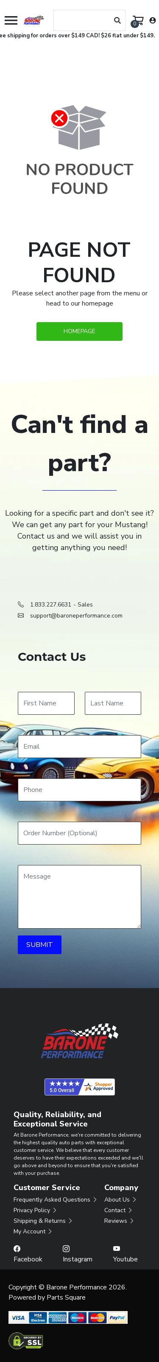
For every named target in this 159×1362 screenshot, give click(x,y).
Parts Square (66, 1297)
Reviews (119, 1221)
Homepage (79, 331)
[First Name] (46, 703)
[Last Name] (113, 703)
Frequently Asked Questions (56, 1200)
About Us (120, 1200)
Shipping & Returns (43, 1221)
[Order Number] (79, 833)
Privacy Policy (36, 1210)
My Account (33, 1231)
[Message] (79, 897)
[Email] (79, 746)
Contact (118, 1210)
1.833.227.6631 (50, 605)
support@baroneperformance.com (76, 616)
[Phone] (79, 789)
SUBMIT (39, 944)
